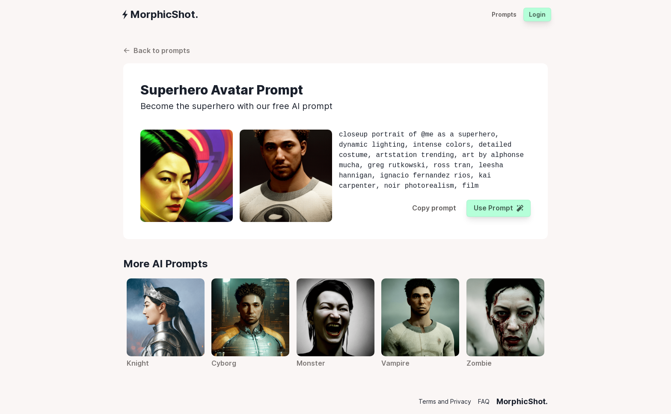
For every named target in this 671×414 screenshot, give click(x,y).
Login (537, 14)
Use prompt (498, 208)
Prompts (504, 14)
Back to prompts (156, 50)
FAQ (484, 401)
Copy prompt (434, 208)
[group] (159, 14)
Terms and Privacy (445, 401)
